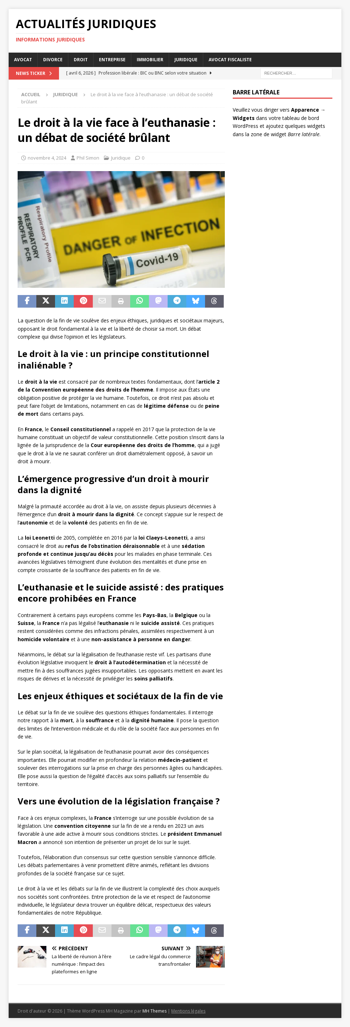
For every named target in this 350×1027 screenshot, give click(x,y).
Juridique (185, 60)
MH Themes (154, 1011)
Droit (81, 60)
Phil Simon (88, 158)
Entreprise (112, 60)
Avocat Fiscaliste (230, 60)
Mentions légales (188, 1011)
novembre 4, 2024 (47, 158)
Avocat (23, 60)
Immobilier (150, 60)
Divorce (53, 60)
